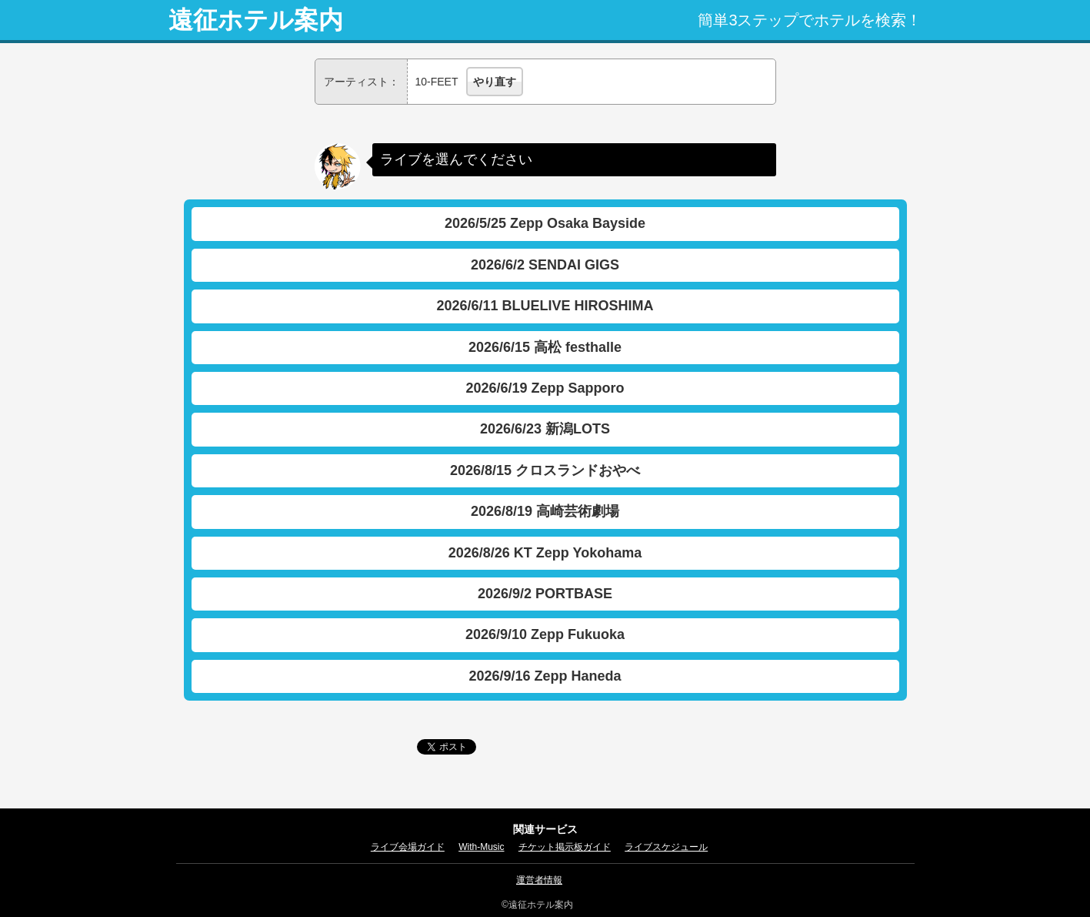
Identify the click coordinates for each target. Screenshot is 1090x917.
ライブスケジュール (666, 847)
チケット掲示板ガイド (564, 847)
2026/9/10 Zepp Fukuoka (545, 634)
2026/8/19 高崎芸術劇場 (545, 511)
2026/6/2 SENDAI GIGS (545, 265)
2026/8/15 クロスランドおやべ (545, 470)
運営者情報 (539, 880)
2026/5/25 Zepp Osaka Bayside (545, 223)
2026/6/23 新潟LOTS (545, 429)
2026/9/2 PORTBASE (545, 593)
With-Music (481, 847)
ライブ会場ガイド (408, 847)
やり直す (494, 81)
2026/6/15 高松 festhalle (545, 347)
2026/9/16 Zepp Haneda (544, 676)
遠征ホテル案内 (255, 20)
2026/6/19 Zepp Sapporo (544, 388)
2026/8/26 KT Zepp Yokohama (545, 553)
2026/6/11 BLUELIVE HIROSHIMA (544, 305)
